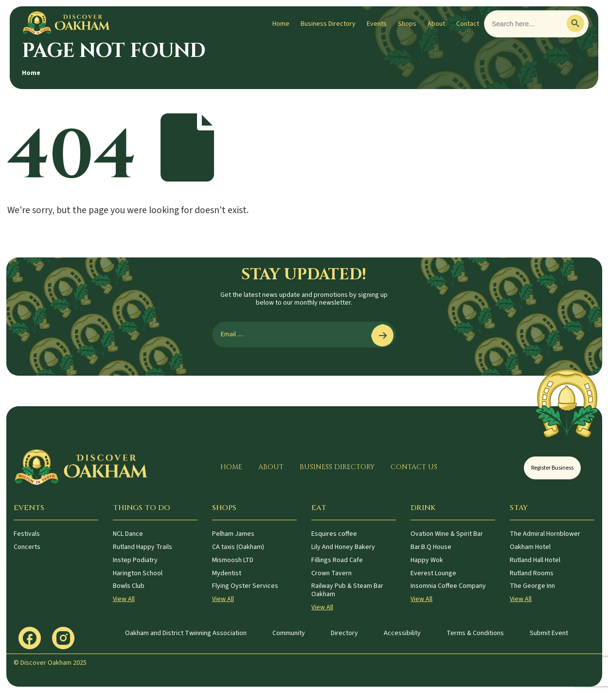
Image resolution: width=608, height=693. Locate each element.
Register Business (552, 468)
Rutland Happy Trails (142, 547)
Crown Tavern (331, 573)
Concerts (27, 547)
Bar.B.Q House (431, 547)
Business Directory (328, 24)
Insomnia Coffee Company (448, 586)
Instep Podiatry (135, 560)
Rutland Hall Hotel (535, 560)
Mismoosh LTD (232, 560)
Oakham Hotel (530, 547)
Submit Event (549, 633)
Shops (407, 24)
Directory (344, 633)
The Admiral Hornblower (545, 534)
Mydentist (226, 573)
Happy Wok (427, 560)
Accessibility (402, 633)
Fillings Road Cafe (337, 560)
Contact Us (414, 467)
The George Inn (532, 586)
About (436, 24)
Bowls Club (128, 586)
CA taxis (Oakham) (238, 547)
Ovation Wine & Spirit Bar (447, 534)
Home (280, 24)
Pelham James (233, 534)
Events (377, 24)
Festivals (27, 534)
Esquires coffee (334, 534)
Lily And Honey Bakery (343, 547)
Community (288, 633)
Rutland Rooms (532, 573)
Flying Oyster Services (245, 586)
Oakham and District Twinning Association (186, 633)
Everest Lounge (433, 573)
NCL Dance (128, 534)
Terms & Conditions (475, 633)
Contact (467, 24)
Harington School (137, 573)
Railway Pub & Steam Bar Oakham (347, 590)
